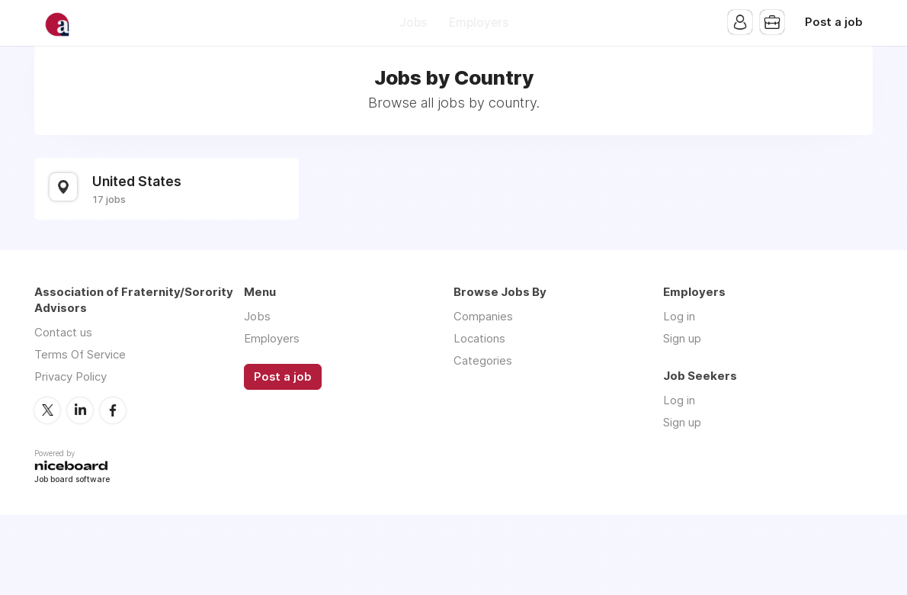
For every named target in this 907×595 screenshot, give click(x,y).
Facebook (113, 410)
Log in (679, 316)
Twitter (47, 410)
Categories (483, 360)
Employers (478, 22)
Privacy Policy (70, 376)
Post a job (834, 22)
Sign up (682, 338)
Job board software (72, 480)
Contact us (63, 332)
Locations (479, 338)
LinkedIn (80, 410)
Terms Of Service (80, 354)
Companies (483, 316)
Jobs (413, 22)
